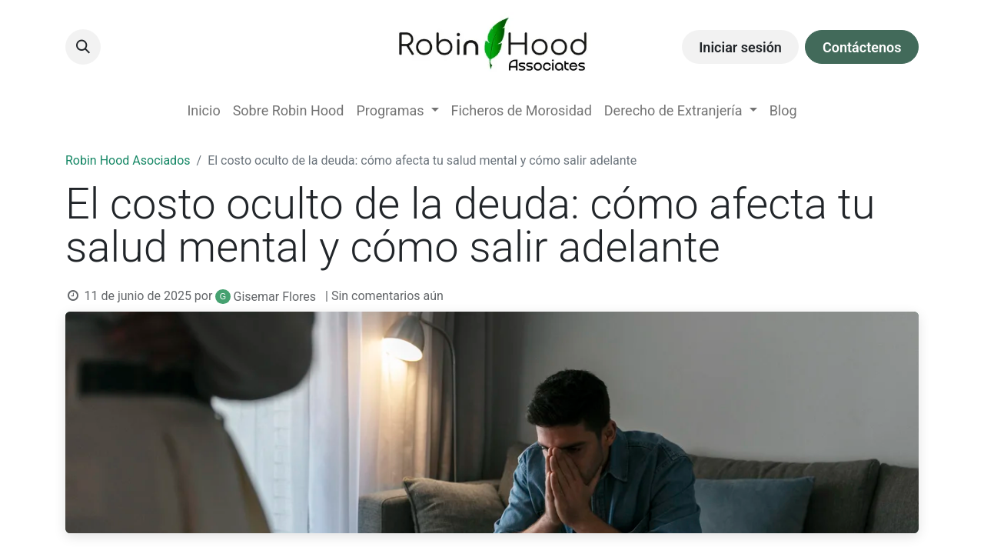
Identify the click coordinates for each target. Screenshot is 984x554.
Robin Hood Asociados (128, 160)
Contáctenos (862, 47)
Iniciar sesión (740, 47)
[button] (83, 47)
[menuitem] (203, 110)
